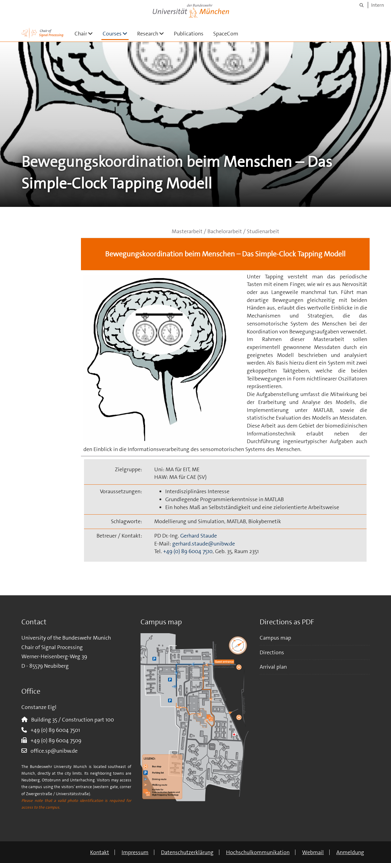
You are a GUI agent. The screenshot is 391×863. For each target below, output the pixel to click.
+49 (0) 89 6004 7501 (53, 730)
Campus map (275, 637)
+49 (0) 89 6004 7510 (188, 551)
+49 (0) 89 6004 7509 (54, 740)
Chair (86, 33)
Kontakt (99, 852)
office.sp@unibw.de (52, 751)
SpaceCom (225, 33)
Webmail (313, 852)
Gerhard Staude (198, 535)
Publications (188, 33)
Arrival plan (273, 666)
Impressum (135, 852)
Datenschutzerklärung (187, 852)
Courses (116, 33)
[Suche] (361, 5)
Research (153, 33)
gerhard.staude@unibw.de (203, 543)
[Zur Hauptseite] (42, 33)
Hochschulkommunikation (258, 852)
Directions (272, 652)
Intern (377, 5)
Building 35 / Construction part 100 (70, 719)
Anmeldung (350, 852)
